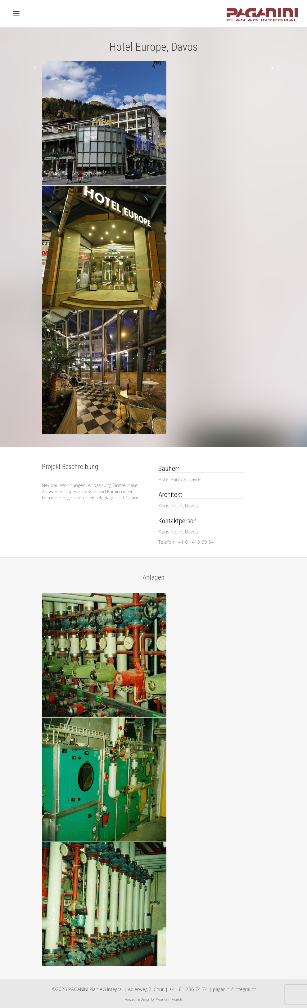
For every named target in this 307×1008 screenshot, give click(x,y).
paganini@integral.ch (234, 989)
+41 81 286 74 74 (188, 989)
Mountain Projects (169, 999)
